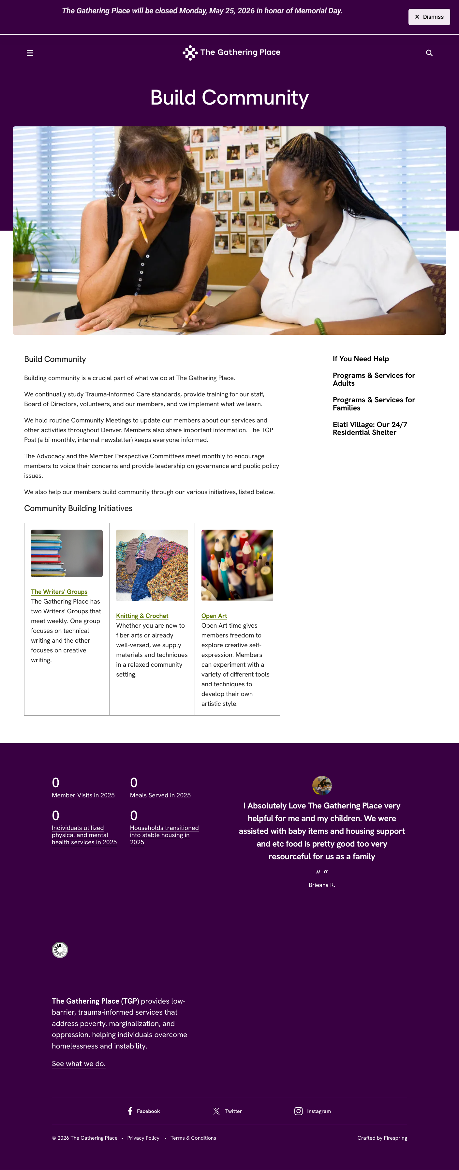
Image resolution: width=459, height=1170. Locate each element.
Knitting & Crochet (143, 616)
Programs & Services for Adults (374, 379)
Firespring (395, 1138)
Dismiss (429, 16)
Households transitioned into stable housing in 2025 (165, 835)
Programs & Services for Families (374, 404)
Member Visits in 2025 (84, 796)
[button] (33, 53)
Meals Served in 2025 (161, 796)
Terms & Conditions (193, 1138)
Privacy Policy (143, 1138)
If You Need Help (361, 359)
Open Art (214, 616)
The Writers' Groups (60, 592)
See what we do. (79, 1064)
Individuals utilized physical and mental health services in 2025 (85, 835)
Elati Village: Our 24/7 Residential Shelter (370, 429)
